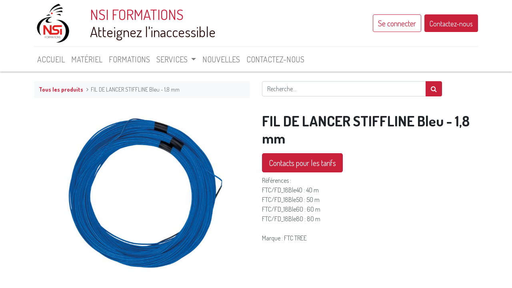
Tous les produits (61, 89)
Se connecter (397, 23)
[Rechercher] (434, 88)
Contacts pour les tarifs (302, 163)
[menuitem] (51, 59)
